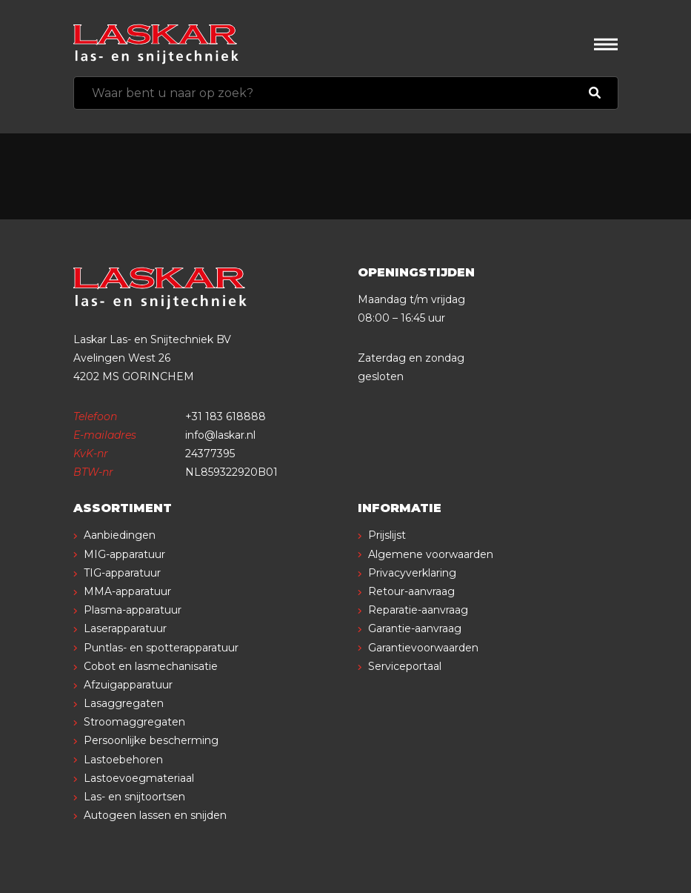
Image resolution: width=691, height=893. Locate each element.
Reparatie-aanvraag (418, 610)
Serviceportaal (404, 666)
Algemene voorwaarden (430, 554)
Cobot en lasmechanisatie (151, 666)
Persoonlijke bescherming (151, 740)
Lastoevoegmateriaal (139, 778)
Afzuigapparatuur (128, 684)
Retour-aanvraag (411, 591)
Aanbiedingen (120, 535)
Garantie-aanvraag (414, 628)
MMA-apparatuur (127, 591)
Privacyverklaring (412, 573)
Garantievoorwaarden (423, 647)
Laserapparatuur (125, 628)
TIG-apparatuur (122, 573)
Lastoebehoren (123, 759)
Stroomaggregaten (134, 721)
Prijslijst (387, 535)
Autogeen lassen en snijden (155, 815)
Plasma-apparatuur (132, 610)
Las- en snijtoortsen (134, 796)
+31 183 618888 (225, 416)
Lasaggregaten (124, 703)
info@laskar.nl (220, 435)
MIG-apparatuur (124, 554)
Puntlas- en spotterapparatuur (161, 647)
